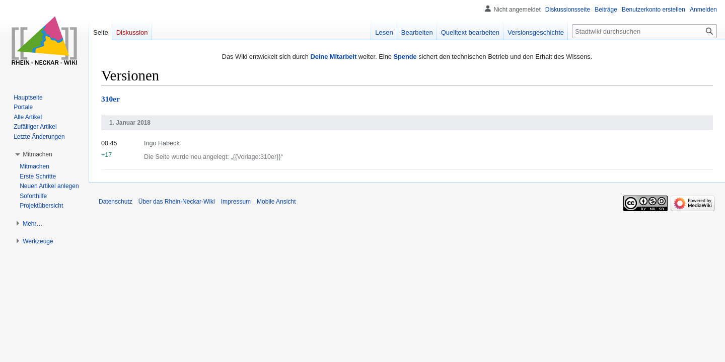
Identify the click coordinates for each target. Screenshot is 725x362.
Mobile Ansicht (276, 201)
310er (110, 99)
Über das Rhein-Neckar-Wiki (176, 201)
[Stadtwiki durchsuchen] (644, 31)
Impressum (236, 201)
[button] (37, 154)
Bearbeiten (417, 32)
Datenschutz (115, 201)
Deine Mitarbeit (333, 56)
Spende (404, 56)
